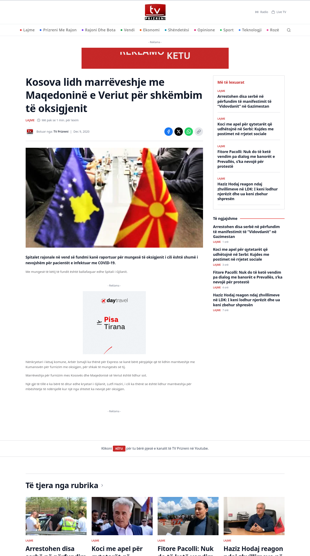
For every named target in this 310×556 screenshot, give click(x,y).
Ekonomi (150, 29)
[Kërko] (289, 30)
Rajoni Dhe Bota (99, 29)
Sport (227, 29)
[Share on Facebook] (168, 131)
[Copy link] (199, 131)
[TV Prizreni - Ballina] (155, 12)
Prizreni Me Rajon (58, 29)
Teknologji (250, 29)
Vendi (128, 29)
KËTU (119, 448)
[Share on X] (178, 131)
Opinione (204, 29)
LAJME (30, 120)
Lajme (27, 29)
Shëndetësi (177, 29)
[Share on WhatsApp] (189, 131)
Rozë (273, 29)
